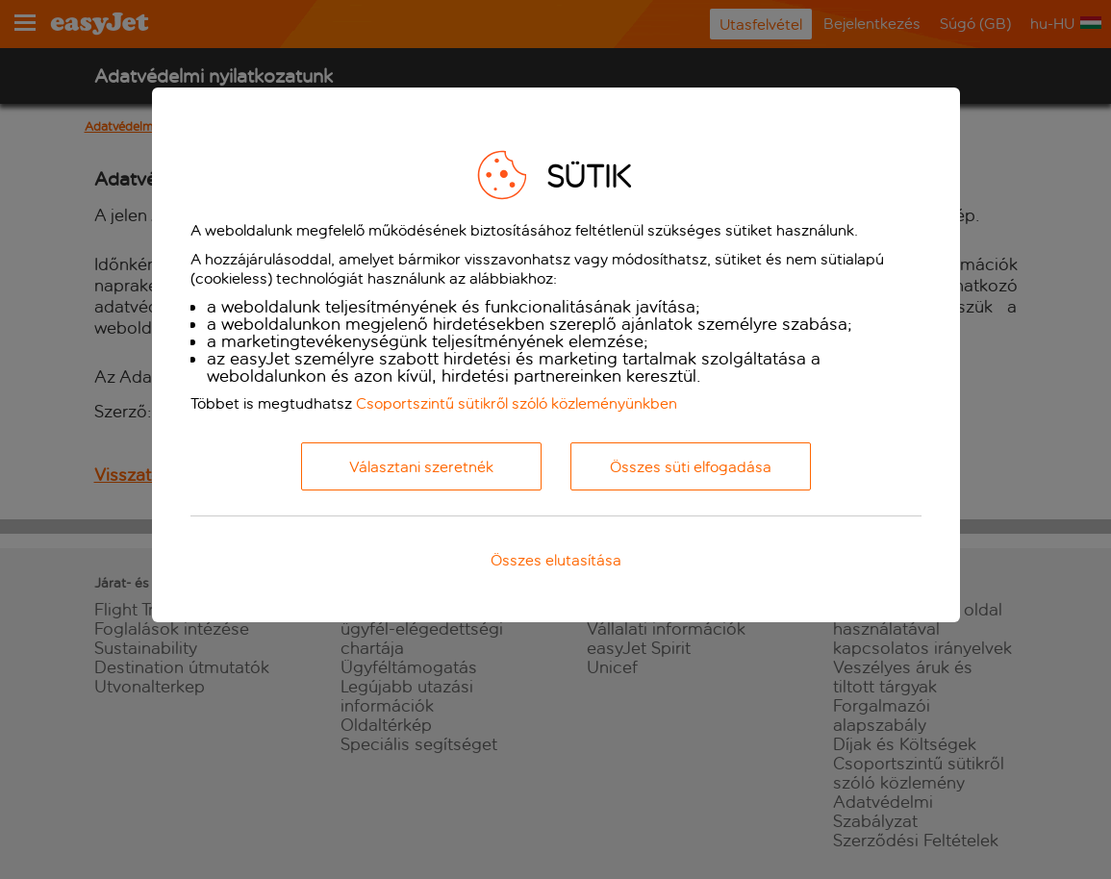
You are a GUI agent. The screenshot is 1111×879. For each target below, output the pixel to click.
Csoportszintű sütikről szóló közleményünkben (516, 403)
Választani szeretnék (421, 467)
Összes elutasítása (556, 560)
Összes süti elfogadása (690, 467)
